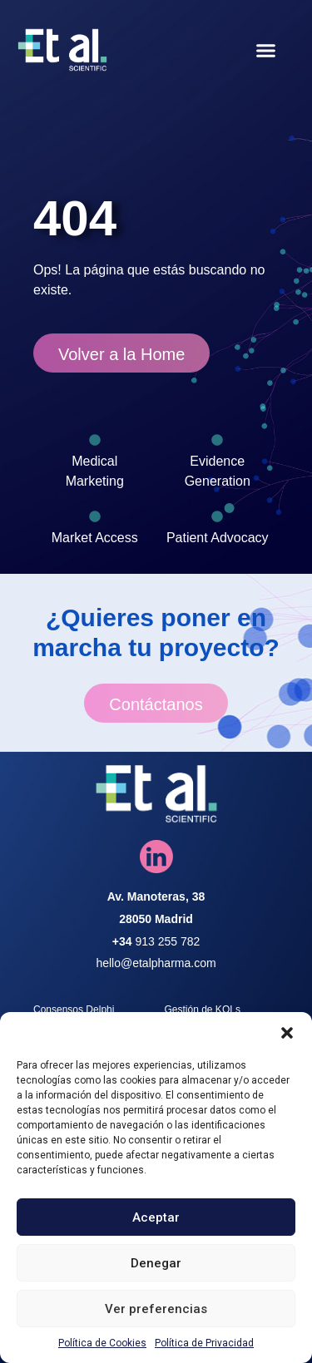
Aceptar (156, 1217)
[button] (287, 1033)
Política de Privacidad (204, 1343)
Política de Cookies (102, 1343)
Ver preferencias (156, 1308)
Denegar (156, 1263)
